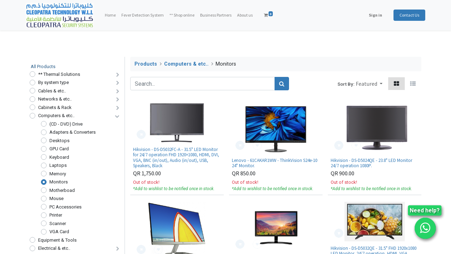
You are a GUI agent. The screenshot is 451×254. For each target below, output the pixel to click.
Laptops (58, 165)
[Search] (282, 83)
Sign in (371, 15)
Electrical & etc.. (54, 248)
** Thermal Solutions (59, 74)
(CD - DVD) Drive (66, 124)
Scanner (57, 223)
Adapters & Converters (72, 132)
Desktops (59, 140)
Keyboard (59, 157)
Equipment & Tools (57, 240)
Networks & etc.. (55, 99)
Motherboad (62, 190)
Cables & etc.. (52, 90)
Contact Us (405, 15)
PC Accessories (65, 207)
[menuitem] (114, 15)
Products (145, 64)
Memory (57, 173)
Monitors (58, 182)
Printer (55, 215)
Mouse (56, 198)
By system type (53, 82)
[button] (369, 83)
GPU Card (59, 148)
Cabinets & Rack (55, 107)
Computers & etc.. (56, 115)
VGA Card (59, 231)
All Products (43, 66)
